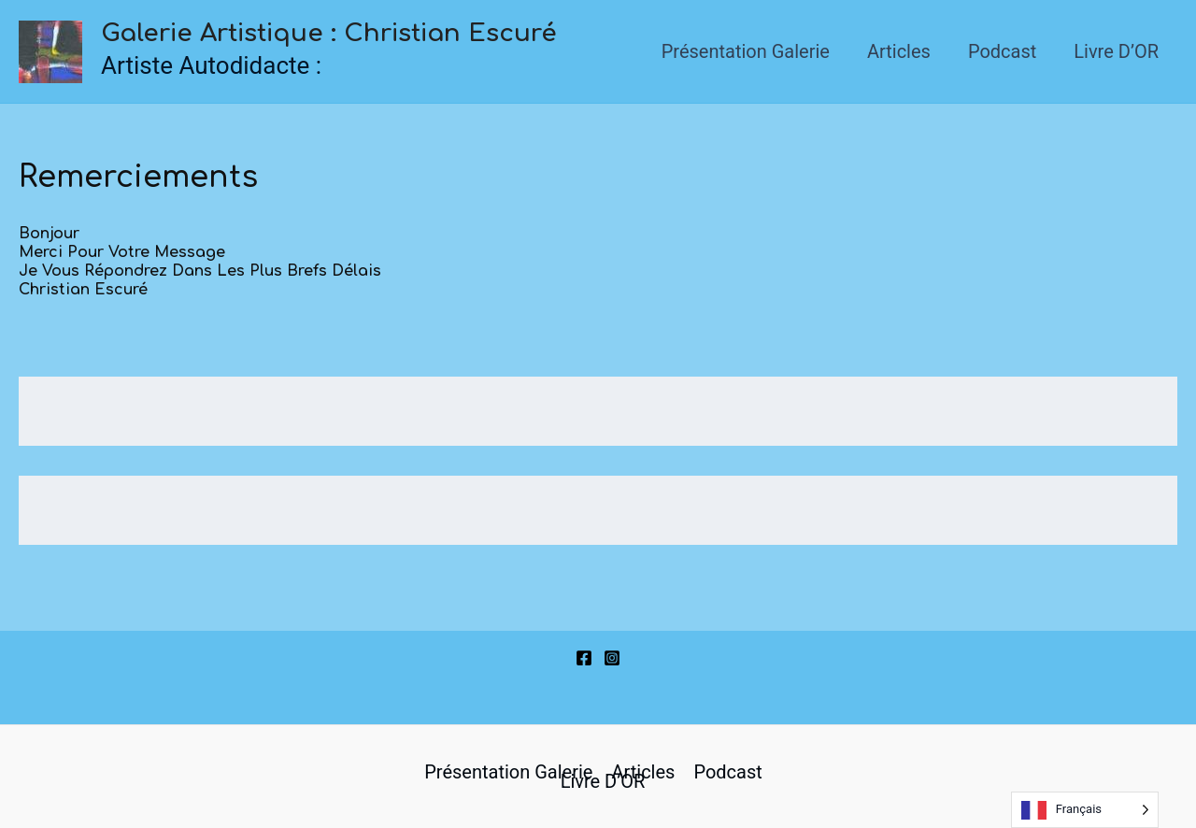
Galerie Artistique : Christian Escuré (329, 33)
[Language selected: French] (1085, 810)
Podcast (1002, 51)
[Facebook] (584, 658)
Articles (899, 51)
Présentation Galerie (746, 51)
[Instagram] (612, 658)
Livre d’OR (1116, 51)
